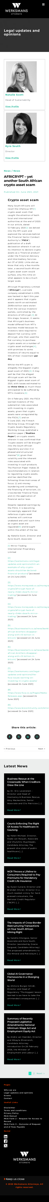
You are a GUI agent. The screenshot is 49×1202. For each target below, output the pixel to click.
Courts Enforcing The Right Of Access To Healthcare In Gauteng (23, 826)
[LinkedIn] (28, 736)
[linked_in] (5, 1136)
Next (40, 749)
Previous (10, 749)
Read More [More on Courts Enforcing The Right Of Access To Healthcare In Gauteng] (13, 858)
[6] (26, 393)
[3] (33, 315)
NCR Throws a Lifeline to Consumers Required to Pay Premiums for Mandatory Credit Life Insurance (23, 876)
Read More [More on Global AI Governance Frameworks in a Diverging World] (13, 1005)
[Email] (37, 736)
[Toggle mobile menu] (43, 4)
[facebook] (5, 1140)
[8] (18, 455)
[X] (18, 736)
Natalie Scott (14, 94)
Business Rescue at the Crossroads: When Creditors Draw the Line (23, 782)
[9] (19, 527)
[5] (30, 371)
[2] (27, 228)
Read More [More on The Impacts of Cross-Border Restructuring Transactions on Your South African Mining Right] (13, 960)
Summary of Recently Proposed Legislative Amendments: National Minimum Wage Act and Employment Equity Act (21, 1025)
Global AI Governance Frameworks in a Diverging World (23, 977)
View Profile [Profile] (12, 106)
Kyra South (13, 146)
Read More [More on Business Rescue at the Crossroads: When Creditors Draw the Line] (13, 810)
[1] (34, 209)
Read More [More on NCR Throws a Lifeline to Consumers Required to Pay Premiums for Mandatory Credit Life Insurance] (13, 909)
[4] (34, 346)
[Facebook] (9, 736)
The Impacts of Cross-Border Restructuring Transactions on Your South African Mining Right (24, 927)
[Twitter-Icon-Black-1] (5, 1145)
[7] (19, 417)
